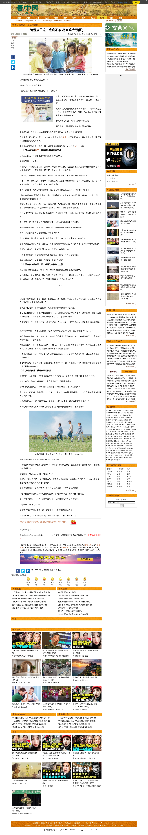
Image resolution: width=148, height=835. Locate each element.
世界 (83, 18)
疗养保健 (19, 21)
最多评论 (113, 372)
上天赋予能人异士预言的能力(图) (85, 677)
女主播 (114, 448)
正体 (75, 34)
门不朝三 (20, 683)
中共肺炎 (109, 410)
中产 (121, 436)
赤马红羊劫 (18, 656)
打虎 (120, 429)
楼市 (112, 436)
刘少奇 (121, 455)
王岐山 (125, 422)
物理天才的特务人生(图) (67, 592)
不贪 (12, 48)
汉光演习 (109, 420)
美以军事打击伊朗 (113, 175)
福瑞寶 (96, 825)
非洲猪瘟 (126, 439)
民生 (127, 450)
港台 (56, 18)
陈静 (118, 476)
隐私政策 (77, 823)
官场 (37, 18)
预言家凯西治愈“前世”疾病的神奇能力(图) (73, 595)
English (86, 823)
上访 (130, 441)
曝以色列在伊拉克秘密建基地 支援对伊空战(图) (128, 287)
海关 (107, 450)
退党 (130, 420)
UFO (113, 422)
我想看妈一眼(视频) (19, 780)
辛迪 (128, 486)
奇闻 (111, 18)
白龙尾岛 (113, 446)
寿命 (112, 460)
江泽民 (108, 427)
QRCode (34, 570)
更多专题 (132, 184)
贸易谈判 (128, 424)
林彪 (116, 455)
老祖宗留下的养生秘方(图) (68, 608)
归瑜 (128, 471)
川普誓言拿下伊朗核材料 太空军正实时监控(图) (128, 232)
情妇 (107, 429)
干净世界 (37, 825)
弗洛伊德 (109, 422)
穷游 (79, 709)
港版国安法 (128, 417)
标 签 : (14, 38)
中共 (116, 422)
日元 (129, 434)
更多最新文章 (130, 335)
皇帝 (127, 455)
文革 (115, 460)
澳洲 (112, 453)
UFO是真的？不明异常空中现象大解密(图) (121, 328)
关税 (112, 424)
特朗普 (127, 410)
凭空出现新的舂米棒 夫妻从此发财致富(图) (74, 602)
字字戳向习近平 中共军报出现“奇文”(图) (120, 348)
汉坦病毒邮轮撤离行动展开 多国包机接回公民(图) (128, 251)
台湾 (129, 436)
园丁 (109, 479)
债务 (133, 431)
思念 (21, 783)
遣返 (110, 450)
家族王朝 (91, 786)
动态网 (114, 825)
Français (95, 823)
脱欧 (126, 431)
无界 (121, 825)
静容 (118, 481)
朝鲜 (119, 431)
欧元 (126, 434)
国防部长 (66, 656)
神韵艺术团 (48, 825)
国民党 (126, 420)
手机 (123, 457)
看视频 (74, 825)
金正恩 (121, 422)
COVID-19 (112, 413)
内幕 (121, 427)
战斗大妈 (54, 709)
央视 (118, 448)
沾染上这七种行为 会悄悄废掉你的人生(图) (28, 608)
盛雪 (118, 479)
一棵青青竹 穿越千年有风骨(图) (118, 61)
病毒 (107, 413)
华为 (110, 429)
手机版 (70, 34)
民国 (115, 453)
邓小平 (113, 455)
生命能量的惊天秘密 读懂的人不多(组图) (73, 614)
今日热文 (16, 630)
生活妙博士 (29, 21)
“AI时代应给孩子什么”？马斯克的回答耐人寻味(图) (31, 595)
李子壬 (109, 486)
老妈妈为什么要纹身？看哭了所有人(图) (120, 333)
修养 (12, 43)
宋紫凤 (109, 469)
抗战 (122, 453)
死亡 (54, 683)
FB (116, 431)
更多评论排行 (130, 401)
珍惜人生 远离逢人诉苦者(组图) (70, 611)
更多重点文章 (130, 303)
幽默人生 (112, 457)
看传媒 (89, 825)
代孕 (86, 786)
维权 (121, 441)
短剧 (76, 656)
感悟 (120, 457)
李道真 (119, 471)
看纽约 (81, 825)
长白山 (108, 446)
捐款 (51, 823)
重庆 (46, 683)
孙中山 (126, 453)
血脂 (19, 707)
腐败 (114, 429)
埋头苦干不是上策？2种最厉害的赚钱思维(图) (29, 602)
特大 (91, 34)
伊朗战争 (29, 813)
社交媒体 (112, 431)
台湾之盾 (22, 813)
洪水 (118, 417)
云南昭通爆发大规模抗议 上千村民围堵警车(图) (128, 196)
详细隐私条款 (122, 2)
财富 (118, 436)
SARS (123, 446)
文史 (93, 18)
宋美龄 (108, 455)
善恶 (82, 680)
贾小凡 (109, 471)
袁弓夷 (122, 417)
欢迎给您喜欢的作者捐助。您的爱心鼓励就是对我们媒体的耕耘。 (44, 522)
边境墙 (116, 424)
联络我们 (44, 823)
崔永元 (113, 427)
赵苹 (128, 479)
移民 (124, 448)
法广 (107, 431)
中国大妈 (60, 709)
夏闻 (128, 474)
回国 (117, 450)
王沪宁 (133, 424)
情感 (24, 783)
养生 (118, 460)
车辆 (57, 683)
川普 (28, 656)
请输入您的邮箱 (122, 499)
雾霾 (107, 441)
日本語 (114, 823)
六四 (131, 413)
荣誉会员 (88, 545)
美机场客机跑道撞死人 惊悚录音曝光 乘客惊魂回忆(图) (128, 269)
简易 (128, 469)
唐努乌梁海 (128, 443)
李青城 (129, 481)
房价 (118, 439)
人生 (12, 40)
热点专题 (111, 171)
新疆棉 (129, 415)
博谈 (65, 18)
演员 (79, 656)
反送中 (128, 427)
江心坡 (119, 446)
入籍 (120, 450)
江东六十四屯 (121, 443)
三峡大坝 (124, 415)
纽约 (74, 18)
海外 (130, 450)
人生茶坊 (38, 21)
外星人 (108, 460)
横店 (86, 656)
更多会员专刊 (130, 69)
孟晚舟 (108, 424)
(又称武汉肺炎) (116, 410)
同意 (136, 2)
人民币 (122, 434)
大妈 (49, 709)
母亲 (46, 709)
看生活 (22, 25)
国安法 (108, 417)
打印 (87, 34)
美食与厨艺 (58, 21)
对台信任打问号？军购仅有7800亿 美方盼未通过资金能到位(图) (128, 205)
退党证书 (105, 825)
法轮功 (108, 443)
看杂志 (66, 825)
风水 (15, 683)
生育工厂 (98, 786)
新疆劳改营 (128, 446)
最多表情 (128, 372)
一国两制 (133, 429)
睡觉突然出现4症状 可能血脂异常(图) (26, 704)
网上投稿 (35, 823)
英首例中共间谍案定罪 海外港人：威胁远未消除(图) (128, 214)
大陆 (28, 18)
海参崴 (126, 436)
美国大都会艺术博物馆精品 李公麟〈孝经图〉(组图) (128, 296)
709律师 (125, 441)
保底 (82, 656)
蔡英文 (134, 436)
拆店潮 (50, 786)
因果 (86, 680)
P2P (134, 439)
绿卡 (123, 450)
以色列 (16, 813)
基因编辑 (112, 441)
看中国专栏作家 (114, 465)
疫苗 (115, 417)
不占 (12, 50)
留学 (131, 448)
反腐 (117, 429)
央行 (130, 431)
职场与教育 (47, 21)
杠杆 (107, 434)
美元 (110, 434)
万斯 (120, 424)
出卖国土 (109, 415)
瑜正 (118, 484)
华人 (121, 448)
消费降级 (84, 709)
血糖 (25, 707)
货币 (118, 434)
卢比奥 (131, 410)
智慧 (117, 457)
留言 (83, 34)
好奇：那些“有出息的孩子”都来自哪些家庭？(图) (30, 605)
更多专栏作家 (130, 490)
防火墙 (117, 441)
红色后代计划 (79, 786)
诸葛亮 (132, 455)
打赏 (79, 34)
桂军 (119, 453)
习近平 (24, 656)
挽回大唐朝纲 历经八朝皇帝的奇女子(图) (121, 67)
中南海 (117, 427)
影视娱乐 (67, 21)
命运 (79, 680)
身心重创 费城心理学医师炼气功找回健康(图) (75, 605)
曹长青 (119, 486)
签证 (114, 450)
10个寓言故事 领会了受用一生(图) (71, 598)
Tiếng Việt (105, 823)
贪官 (132, 427)
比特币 (115, 434)
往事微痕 (115, 420)
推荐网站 (28, 825)
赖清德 (130, 422)
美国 (47, 18)
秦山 (109, 481)
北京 (107, 439)
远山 (118, 474)
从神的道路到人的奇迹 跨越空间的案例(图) (121, 53)
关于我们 (59, 823)
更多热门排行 (130, 366)
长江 (112, 417)
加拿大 (123, 431)
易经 (107, 457)
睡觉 (15, 707)
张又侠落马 (111, 178)
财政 (115, 436)
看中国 (28, 9)
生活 (102, 18)
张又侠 (127, 413)
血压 (22, 707)
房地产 (108, 436)
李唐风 (129, 476)
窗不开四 (27, 683)
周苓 (109, 476)
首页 (19, 18)
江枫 (128, 484)
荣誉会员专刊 (113, 49)
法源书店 (58, 825)
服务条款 (68, 823)
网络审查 (113, 443)
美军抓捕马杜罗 (112, 181)
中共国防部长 (58, 656)
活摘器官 (115, 415)
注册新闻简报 (113, 496)
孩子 (12, 45)
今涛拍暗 (120, 469)
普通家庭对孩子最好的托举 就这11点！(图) (28, 598)
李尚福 (51, 656)
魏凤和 (47, 656)
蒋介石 (131, 453)
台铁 (119, 415)
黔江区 (50, 683)
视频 (120, 18)
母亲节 (16, 783)
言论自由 (109, 448)
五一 (76, 709)
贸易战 (118, 413)
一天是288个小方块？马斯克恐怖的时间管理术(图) (31, 592)
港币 (133, 434)
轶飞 (109, 474)
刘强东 (111, 439)
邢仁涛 (109, 484)
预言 (31, 656)
